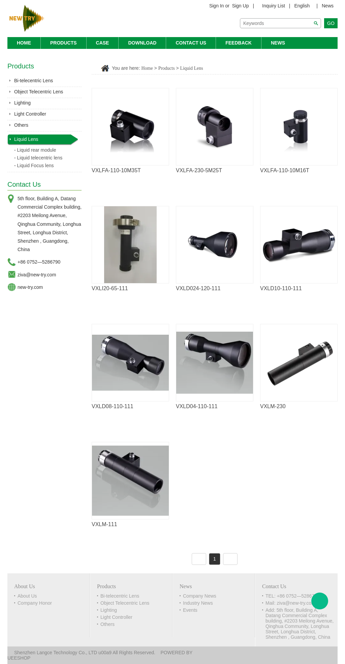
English (302, 5)
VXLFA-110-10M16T (284, 170)
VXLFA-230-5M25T (199, 170)
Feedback (238, 43)
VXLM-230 (273, 406)
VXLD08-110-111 (112, 406)
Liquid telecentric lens (40, 157)
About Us (27, 596)
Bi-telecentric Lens (33, 80)
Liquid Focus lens (35, 165)
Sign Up (240, 5)
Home (24, 43)
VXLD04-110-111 (197, 406)
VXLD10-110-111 (281, 288)
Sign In (216, 5)
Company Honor (35, 603)
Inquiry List (273, 5)
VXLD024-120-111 (198, 288)
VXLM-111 (104, 524)
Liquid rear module (36, 150)
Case (102, 43)
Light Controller (30, 114)
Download (142, 43)
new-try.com (30, 287)
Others (21, 125)
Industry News (198, 603)
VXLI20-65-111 (110, 288)
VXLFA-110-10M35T (116, 170)
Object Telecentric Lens (38, 91)
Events (190, 610)
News (328, 5)
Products (63, 43)
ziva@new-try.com (37, 274)
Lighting (22, 102)
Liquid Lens (26, 139)
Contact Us (191, 43)
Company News (199, 596)
